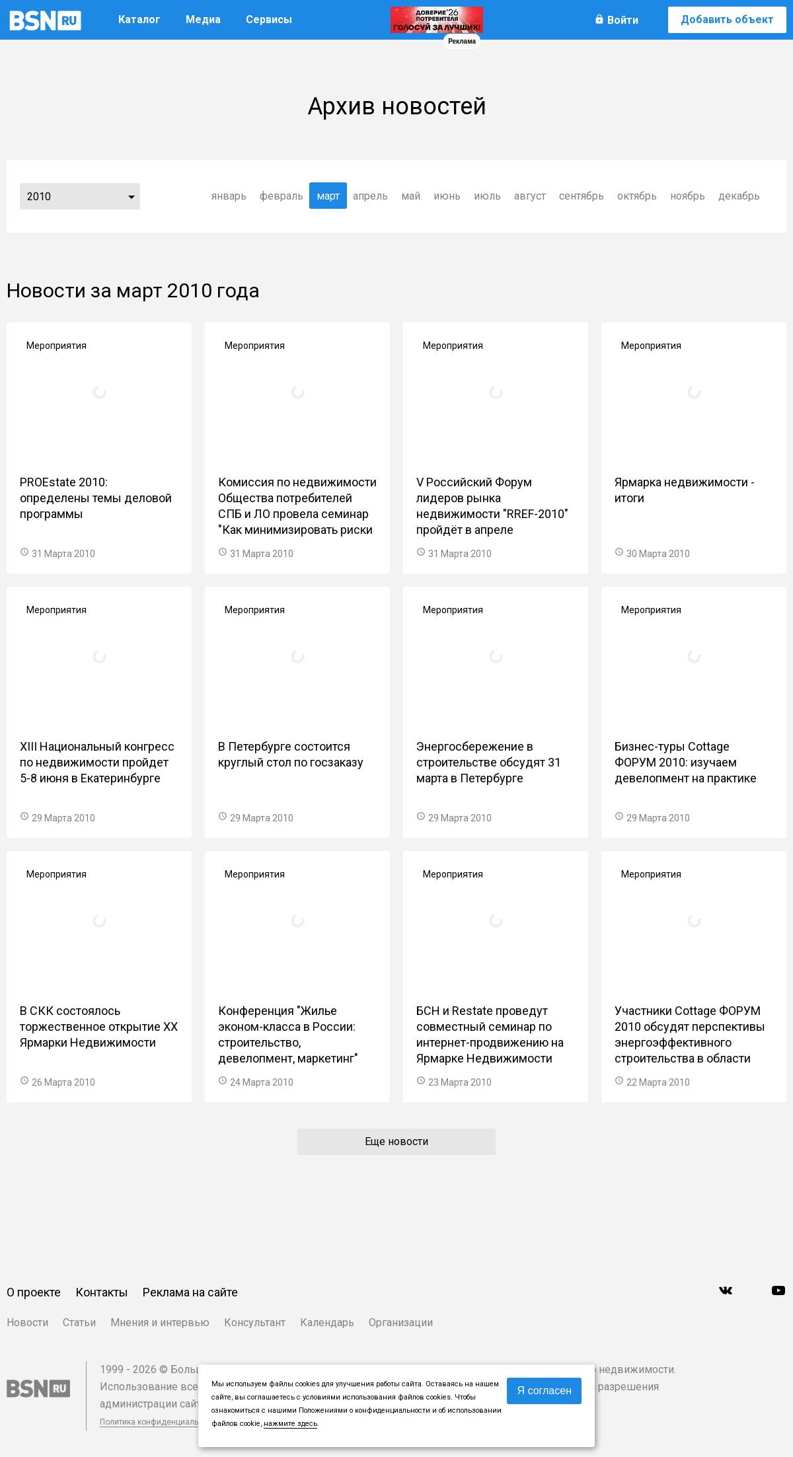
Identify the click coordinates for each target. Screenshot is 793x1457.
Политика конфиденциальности (160, 1422)
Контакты (101, 1292)
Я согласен (544, 1390)
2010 (39, 196)
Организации (401, 1322)
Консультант (254, 1322)
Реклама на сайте (190, 1292)
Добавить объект (727, 19)
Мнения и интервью (159, 1322)
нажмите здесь (290, 1423)
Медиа (203, 19)
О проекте (34, 1292)
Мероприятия (56, 345)
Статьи (79, 1322)
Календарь (327, 1322)
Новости (27, 1322)
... (131, 196)
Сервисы (269, 19)
